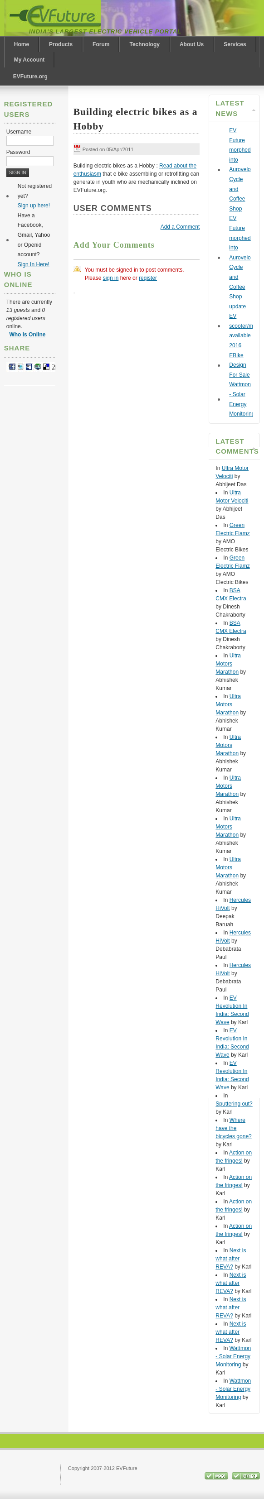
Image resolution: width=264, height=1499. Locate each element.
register (148, 278)
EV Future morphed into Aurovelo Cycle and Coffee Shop (239, 169)
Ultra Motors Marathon (228, 663)
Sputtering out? (233, 1104)
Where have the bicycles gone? (233, 1128)
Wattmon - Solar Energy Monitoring (233, 1356)
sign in (111, 278)
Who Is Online (27, 334)
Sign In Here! (33, 264)
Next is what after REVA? (230, 1258)
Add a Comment (180, 227)
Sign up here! (34, 205)
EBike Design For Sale (239, 365)
